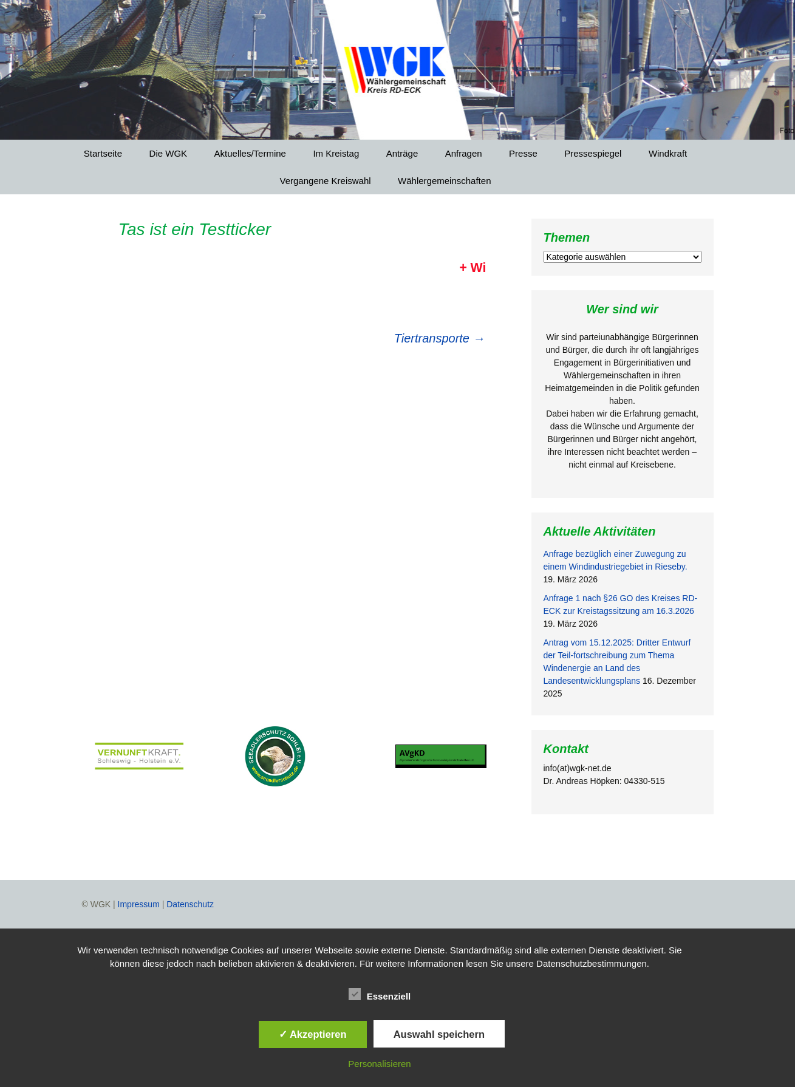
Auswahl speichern (439, 1034)
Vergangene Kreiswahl (325, 180)
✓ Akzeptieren (313, 1034)
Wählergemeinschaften (444, 180)
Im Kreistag (336, 153)
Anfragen (463, 153)
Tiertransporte (439, 338)
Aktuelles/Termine (250, 153)
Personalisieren (379, 1063)
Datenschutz (190, 904)
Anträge (402, 153)
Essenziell (380, 994)
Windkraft (668, 153)
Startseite (103, 153)
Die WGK (168, 153)
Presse (523, 153)
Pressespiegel (592, 153)
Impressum (139, 904)
